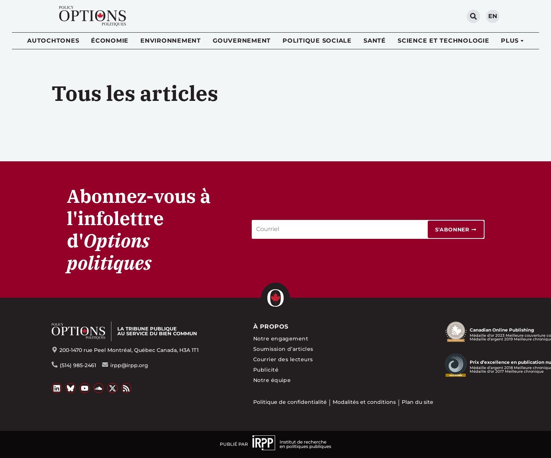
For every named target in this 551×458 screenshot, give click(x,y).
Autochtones (53, 40)
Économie (109, 40)
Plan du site (417, 402)
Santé (374, 40)
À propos (270, 326)
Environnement (170, 40)
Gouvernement (242, 40)
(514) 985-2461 (78, 365)
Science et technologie (443, 40)
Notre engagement (281, 338)
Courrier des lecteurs (283, 359)
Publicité (265, 369)
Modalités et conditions (364, 402)
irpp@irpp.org (129, 365)
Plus (510, 40)
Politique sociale (317, 40)
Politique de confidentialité (290, 402)
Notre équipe (272, 380)
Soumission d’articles (283, 349)
